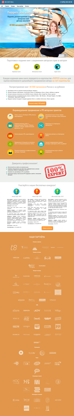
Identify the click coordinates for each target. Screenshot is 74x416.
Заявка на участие (47, 228)
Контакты (27, 6)
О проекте (7, 6)
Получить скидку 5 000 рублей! (37, 103)
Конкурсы (13, 6)
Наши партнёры (20, 6)
